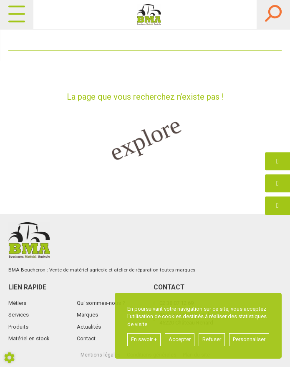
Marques (87, 315)
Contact (86, 338)
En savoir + (144, 339)
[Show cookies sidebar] (9, 357)
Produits (18, 327)
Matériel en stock (29, 338)
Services (18, 315)
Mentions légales (101, 355)
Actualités (89, 327)
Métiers (17, 303)
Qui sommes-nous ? (101, 303)
